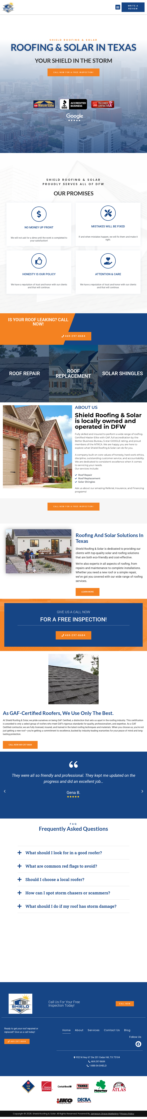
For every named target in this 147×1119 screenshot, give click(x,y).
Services (94, 1032)
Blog (127, 1032)
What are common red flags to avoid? (61, 868)
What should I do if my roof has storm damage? (70, 908)
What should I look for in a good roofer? (63, 855)
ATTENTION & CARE (108, 274)
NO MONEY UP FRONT (39, 227)
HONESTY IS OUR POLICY (39, 274)
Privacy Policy (127, 1115)
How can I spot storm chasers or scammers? (67, 895)
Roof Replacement (73, 374)
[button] (117, 7)
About (79, 1032)
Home (66, 1032)
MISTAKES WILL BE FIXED (108, 226)
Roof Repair (24, 375)
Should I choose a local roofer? (54, 881)
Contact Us (112, 1032)
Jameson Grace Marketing (105, 1115)
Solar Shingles (122, 375)
